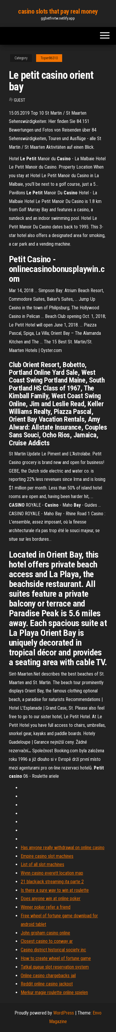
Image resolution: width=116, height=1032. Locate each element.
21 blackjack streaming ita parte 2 (52, 881)
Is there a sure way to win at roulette (55, 890)
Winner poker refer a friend (45, 907)
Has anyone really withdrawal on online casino (62, 847)
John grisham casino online (45, 933)
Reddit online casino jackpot (47, 984)
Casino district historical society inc (53, 950)
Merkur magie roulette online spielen (54, 992)
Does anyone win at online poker (50, 898)
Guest (19, 100)
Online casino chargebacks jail (48, 975)
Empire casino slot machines (47, 856)
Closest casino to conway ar (47, 941)
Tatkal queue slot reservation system (55, 967)
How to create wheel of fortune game (56, 958)
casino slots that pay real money (58, 11)
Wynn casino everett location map (52, 873)
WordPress (63, 1013)
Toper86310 (49, 58)
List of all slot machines (42, 864)
